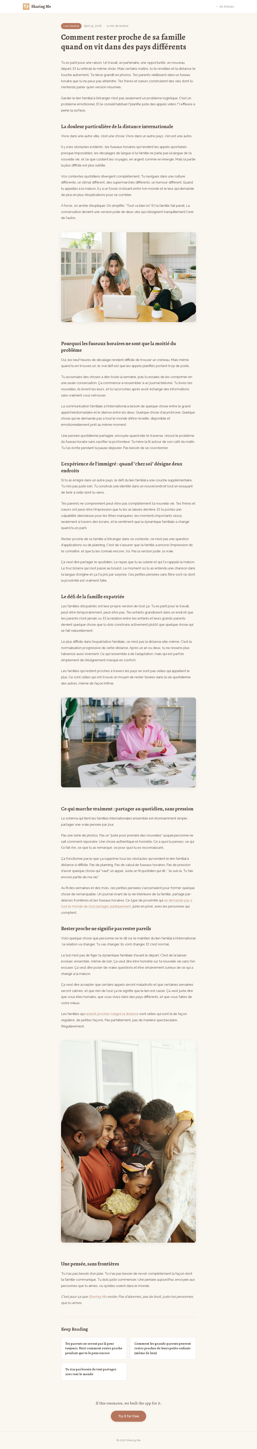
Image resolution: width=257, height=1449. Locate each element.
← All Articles (225, 6)
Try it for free (128, 1416)
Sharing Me (98, 1297)
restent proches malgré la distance (112, 1014)
